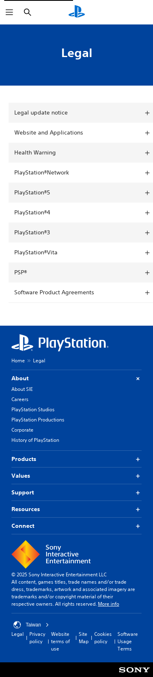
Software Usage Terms (128, 641)
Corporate (22, 429)
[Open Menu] (9, 12)
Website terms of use (60, 641)
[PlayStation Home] (77, 12)
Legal (17, 634)
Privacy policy (37, 638)
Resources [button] (76, 509)
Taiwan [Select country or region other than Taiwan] (31, 625)
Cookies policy (103, 638)
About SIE (22, 389)
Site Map (84, 638)
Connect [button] (76, 526)
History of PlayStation (35, 440)
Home (18, 360)
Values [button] (76, 476)
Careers (20, 399)
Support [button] (76, 492)
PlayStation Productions (37, 419)
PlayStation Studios (33, 409)
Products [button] (76, 459)
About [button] (76, 378)
